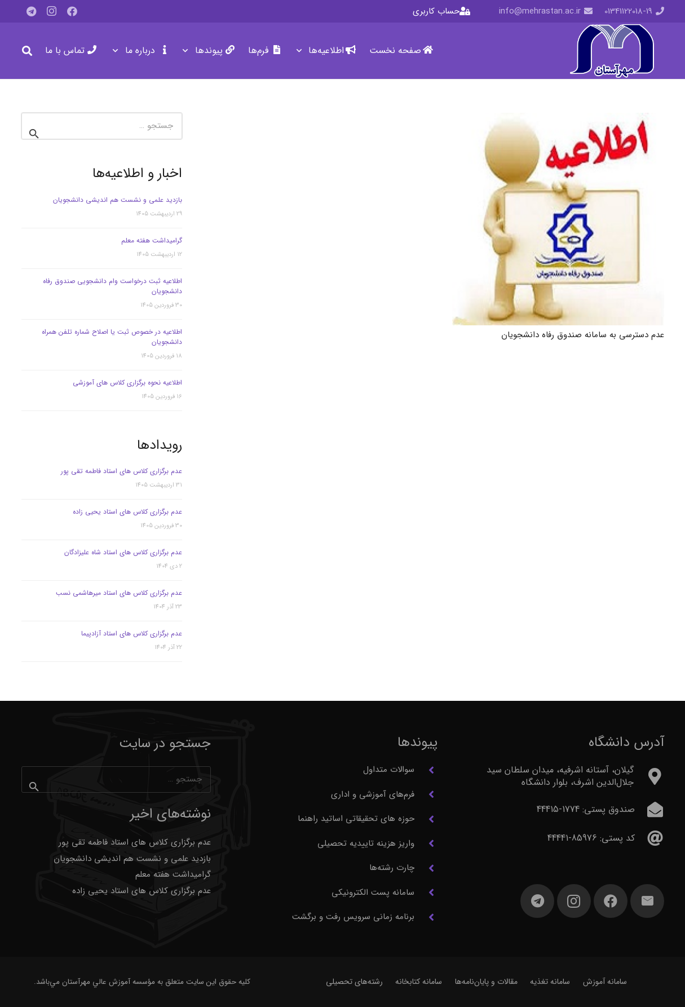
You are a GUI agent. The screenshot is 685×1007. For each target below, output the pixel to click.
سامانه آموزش (605, 981)
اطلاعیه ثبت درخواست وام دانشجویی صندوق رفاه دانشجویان (112, 286)
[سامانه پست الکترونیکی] (425, 892)
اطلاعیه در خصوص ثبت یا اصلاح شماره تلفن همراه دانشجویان (112, 336)
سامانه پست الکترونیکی (373, 892)
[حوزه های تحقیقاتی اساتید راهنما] (425, 819)
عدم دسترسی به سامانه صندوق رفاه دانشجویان (582, 335)
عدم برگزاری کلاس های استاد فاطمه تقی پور (121, 471)
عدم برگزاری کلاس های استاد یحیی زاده (127, 511)
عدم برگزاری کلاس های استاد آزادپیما (131, 633)
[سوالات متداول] (425, 770)
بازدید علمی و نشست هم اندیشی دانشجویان (117, 200)
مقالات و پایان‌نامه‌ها (486, 981)
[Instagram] (52, 11)
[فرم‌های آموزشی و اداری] (425, 794)
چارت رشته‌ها (391, 867)
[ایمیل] (647, 901)
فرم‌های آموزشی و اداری (372, 794)
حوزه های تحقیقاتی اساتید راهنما (356, 818)
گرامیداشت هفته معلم (151, 240)
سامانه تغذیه (550, 981)
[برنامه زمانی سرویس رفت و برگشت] (425, 917)
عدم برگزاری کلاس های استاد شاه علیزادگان (123, 552)
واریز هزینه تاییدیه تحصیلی (365, 843)
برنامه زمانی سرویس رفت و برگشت (353, 917)
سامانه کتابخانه (418, 981)
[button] (301, 51)
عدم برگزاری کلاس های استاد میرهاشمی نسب (119, 593)
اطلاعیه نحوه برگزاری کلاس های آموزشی (127, 382)
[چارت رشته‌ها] (425, 868)
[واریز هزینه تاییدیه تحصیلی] (425, 843)
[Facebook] (72, 11)
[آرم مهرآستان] (611, 51)
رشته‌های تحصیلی (354, 981)
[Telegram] (31, 11)
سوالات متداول (388, 769)
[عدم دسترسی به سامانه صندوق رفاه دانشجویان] (558, 219)
